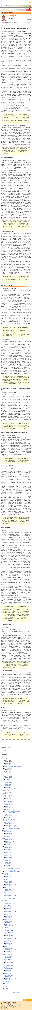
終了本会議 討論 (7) (9, 817)
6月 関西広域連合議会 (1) (9, 812)
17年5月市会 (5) (7, 941)
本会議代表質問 (24, 741)
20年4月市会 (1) (7, 855)
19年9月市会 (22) (7, 879)
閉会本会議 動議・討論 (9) (11, 826)
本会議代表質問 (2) (9, 916)
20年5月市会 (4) (7, 850)
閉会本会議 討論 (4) (9, 787)
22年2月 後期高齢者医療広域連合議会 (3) (13, 788)
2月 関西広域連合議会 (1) (9, 819)
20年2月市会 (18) (7, 859)
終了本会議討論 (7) (9, 959)
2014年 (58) (6, 983)
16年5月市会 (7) (7, 967)
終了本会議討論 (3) (9, 932)
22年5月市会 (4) (7, 774)
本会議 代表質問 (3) (9, 823)
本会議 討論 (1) (8, 782)
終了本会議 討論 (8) (9, 809)
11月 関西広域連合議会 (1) (10, 801)
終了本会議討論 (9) (9, 913)
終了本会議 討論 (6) (9, 800)
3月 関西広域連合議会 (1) (9, 870)
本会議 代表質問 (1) (9, 834)
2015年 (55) (6, 981)
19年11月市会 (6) (7, 874)
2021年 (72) (5, 793)
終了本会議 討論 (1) (9, 849)
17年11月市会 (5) (7, 929)
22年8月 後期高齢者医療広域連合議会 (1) (13, 766)
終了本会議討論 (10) (9, 940)
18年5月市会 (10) (7, 914)
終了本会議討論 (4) (9, 971)
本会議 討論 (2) (8, 776)
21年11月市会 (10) (8, 795)
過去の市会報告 (16, 992)
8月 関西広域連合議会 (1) (9, 866)
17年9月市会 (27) (7, 933)
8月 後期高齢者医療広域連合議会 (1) (12, 811)
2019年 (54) (5, 873)
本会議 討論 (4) (8, 804)
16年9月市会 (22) (7, 960)
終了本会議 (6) (8, 897)
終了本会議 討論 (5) (9, 836)
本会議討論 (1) (8, 908)
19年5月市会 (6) (7, 887)
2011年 (13, 741)
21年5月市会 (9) (7, 814)
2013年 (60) (6, 984)
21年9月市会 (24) (7, 803)
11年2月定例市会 (18, 741)
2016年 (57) (5, 953)
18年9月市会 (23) (7, 906)
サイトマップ (25, 5)
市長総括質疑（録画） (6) (10, 785)
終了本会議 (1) (8, 905)
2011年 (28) (6, 988)
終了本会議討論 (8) (9, 917)
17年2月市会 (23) (7, 946)
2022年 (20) (5, 757)
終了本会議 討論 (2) (9, 779)
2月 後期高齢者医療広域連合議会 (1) (12, 828)
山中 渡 (10, 741)
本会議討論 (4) (8, 822)
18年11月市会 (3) (7, 902)
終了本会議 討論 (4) (9, 844)
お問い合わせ (9, 5)
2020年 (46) (5, 830)
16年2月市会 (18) (7, 973)
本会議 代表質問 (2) (9, 784)
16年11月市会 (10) (8, 954)
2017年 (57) (5, 927)
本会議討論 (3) (8, 922)
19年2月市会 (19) (7, 892)
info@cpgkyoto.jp (10, 1004)
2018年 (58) (5, 900)
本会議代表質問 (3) (9, 921)
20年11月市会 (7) (7, 831)
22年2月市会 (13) (7, 781)
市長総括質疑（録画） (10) (10, 807)
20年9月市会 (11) (7, 838)
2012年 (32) (6, 986)
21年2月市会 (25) (7, 820)
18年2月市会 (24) (7, 919)
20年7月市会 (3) (7, 846)
